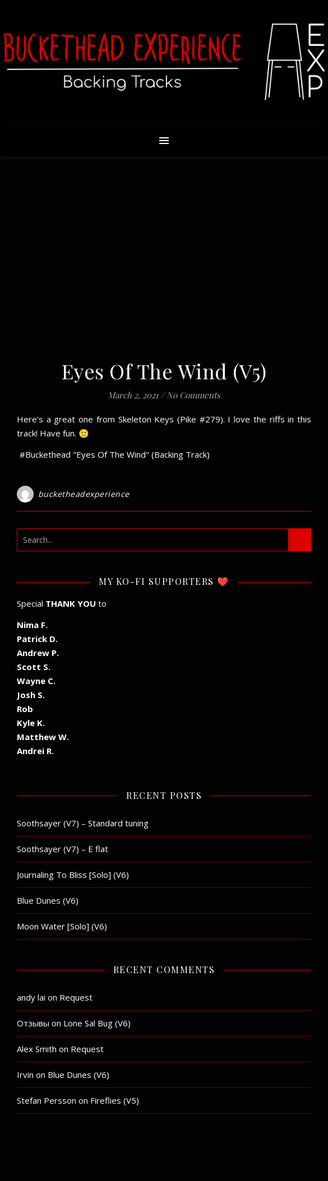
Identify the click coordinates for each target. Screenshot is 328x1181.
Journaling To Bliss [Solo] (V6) (73, 874)
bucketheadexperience (84, 494)
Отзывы (33, 1023)
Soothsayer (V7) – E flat (62, 848)
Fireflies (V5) (114, 1100)
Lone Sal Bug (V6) (97, 1023)
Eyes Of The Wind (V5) (164, 370)
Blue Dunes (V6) (47, 900)
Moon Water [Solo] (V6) (62, 926)
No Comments (193, 395)
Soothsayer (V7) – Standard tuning (83, 823)
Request (76, 997)
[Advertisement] (164, 263)
